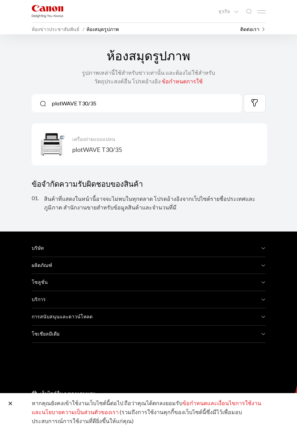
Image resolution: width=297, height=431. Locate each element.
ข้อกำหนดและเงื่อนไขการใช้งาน (221, 403)
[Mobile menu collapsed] (261, 11)
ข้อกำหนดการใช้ (182, 81)
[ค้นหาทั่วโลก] (249, 11)
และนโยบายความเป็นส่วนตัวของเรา (75, 412)
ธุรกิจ (225, 11)
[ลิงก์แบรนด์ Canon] (47, 11)
